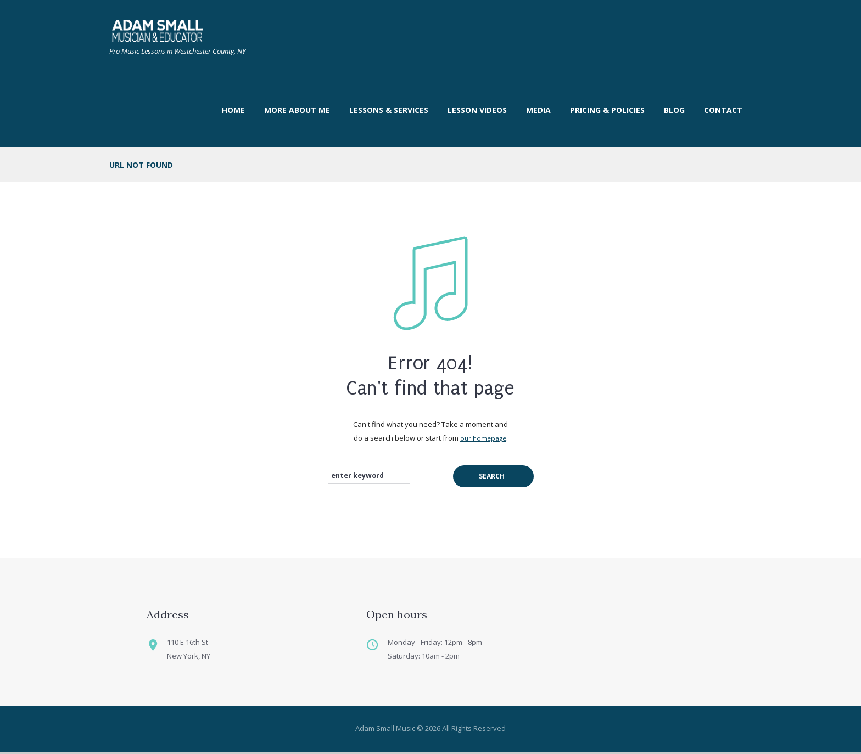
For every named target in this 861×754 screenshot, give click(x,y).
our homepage (483, 438)
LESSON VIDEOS (477, 110)
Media (538, 110)
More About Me (297, 110)
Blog (674, 110)
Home (233, 110)
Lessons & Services (388, 110)
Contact (723, 110)
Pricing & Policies (607, 110)
